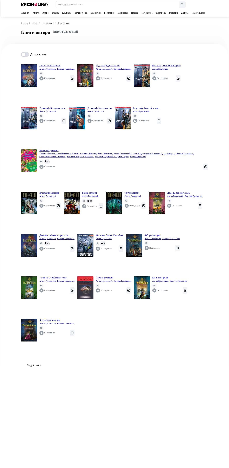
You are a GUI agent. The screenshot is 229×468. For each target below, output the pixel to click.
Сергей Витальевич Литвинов (52, 156)
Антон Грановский (47, 69)
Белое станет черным (49, 65)
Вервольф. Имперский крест (166, 65)
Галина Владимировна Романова (145, 153)
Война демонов (89, 193)
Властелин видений (49, 193)
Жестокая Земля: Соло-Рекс (109, 235)
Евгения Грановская (65, 69)
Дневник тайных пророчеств (53, 235)
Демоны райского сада (178, 193)
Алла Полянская (63, 153)
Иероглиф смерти (104, 277)
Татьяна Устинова (47, 153)
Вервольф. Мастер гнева (99, 108)
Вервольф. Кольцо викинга (52, 108)
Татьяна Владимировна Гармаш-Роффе (112, 156)
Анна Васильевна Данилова (84, 153)
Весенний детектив (49, 150)
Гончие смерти (132, 193)
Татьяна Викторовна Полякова (80, 156)
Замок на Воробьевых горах (53, 277)
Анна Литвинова (105, 153)
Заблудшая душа (153, 235)
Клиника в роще (160, 277)
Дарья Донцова (168, 153)
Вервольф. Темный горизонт (147, 108)
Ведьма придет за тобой (107, 65)
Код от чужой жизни (49, 320)
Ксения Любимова (138, 157)
